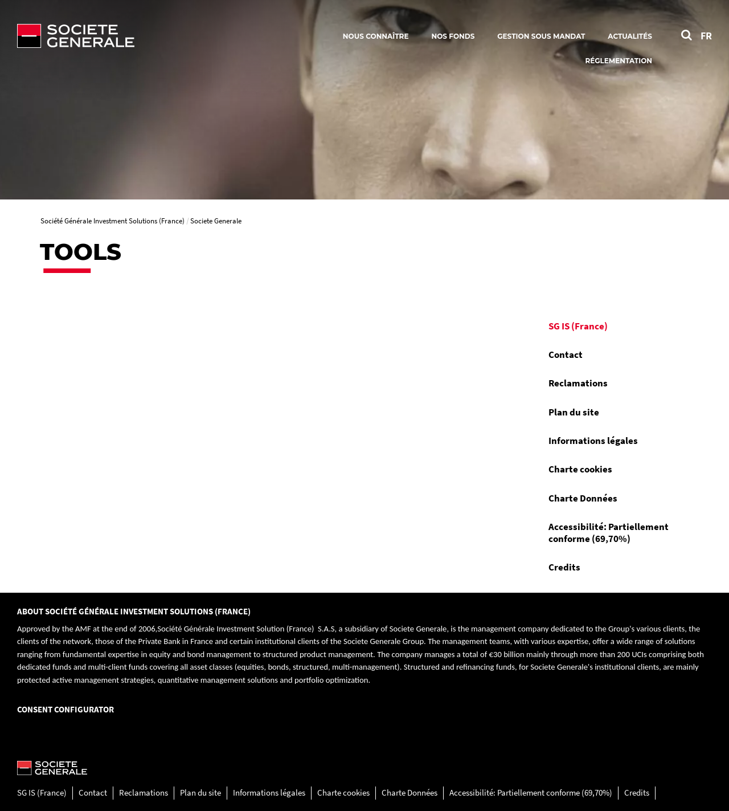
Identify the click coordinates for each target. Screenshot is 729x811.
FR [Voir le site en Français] (706, 35)
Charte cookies (580, 469)
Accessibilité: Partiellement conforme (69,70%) (608, 532)
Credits (564, 567)
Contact (565, 354)
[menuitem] (615, 326)
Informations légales (593, 440)
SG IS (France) (578, 326)
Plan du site (573, 412)
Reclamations (578, 383)
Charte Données (582, 498)
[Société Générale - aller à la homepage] (142, 36)
